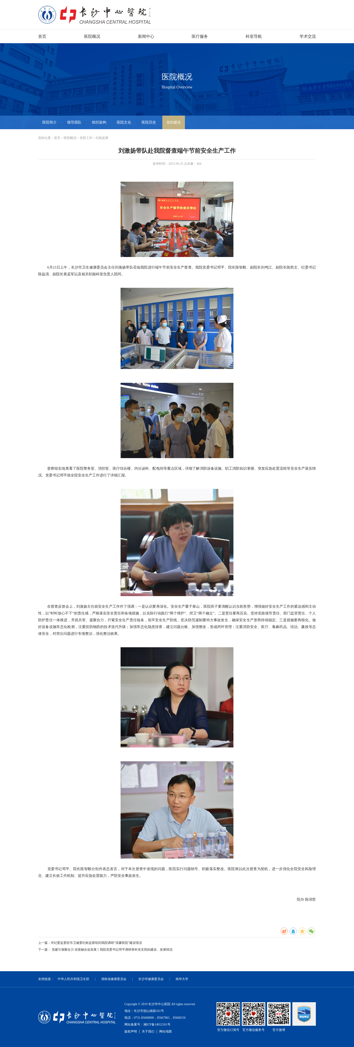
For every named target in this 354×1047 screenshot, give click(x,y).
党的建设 (173, 122)
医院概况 (92, 36)
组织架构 (99, 122)
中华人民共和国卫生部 (73, 979)
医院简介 (49, 122)
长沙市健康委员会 (151, 979)
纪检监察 (102, 138)
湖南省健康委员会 (113, 979)
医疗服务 (200, 36)
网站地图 (165, 1031)
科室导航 (254, 36)
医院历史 (149, 122)
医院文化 (124, 122)
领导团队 (74, 122)
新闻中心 (146, 36)
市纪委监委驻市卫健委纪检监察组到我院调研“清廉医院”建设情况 (96, 943)
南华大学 (182, 979)
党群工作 (86, 138)
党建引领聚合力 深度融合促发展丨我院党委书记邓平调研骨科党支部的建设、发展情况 (112, 949)
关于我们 (148, 1031)
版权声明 (130, 1031)
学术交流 (308, 36)
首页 (42, 36)
